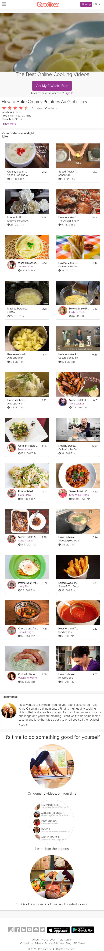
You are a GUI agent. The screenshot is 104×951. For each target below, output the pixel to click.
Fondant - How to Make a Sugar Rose (17, 217)
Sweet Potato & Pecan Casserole (28, 537)
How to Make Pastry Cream (79, 308)
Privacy (39, 943)
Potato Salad (25, 491)
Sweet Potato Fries (79, 400)
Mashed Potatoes (17, 308)
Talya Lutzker (76, 403)
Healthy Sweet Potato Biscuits (68, 446)
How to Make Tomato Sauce (68, 628)
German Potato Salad (28, 446)
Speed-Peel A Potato (68, 171)
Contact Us (26, 943)
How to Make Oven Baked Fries (68, 263)
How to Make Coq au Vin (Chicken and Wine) (68, 217)
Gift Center (79, 943)
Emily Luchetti (77, 312)
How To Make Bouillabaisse (68, 537)
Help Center (65, 939)
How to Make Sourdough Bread (68, 354)
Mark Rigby (24, 494)
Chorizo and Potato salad (28, 628)
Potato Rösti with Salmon (28, 583)
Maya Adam (25, 449)
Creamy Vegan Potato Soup (17, 171)
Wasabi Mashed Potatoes (28, 263)
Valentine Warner (28, 677)
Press (44, 939)
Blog (68, 943)
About (35, 939)
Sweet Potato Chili (79, 491)
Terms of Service (54, 943)
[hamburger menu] (3, 4)
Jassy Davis (24, 586)
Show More (9, 123)
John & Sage (25, 632)
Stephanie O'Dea (79, 494)
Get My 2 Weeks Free (52, 86)
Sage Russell (25, 540)
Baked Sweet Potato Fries (68, 583)
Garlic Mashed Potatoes (17, 400)
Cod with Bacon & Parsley (28, 674)
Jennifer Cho (25, 266)
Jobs (53, 939)
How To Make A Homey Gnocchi (68, 674)
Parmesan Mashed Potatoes (17, 354)
